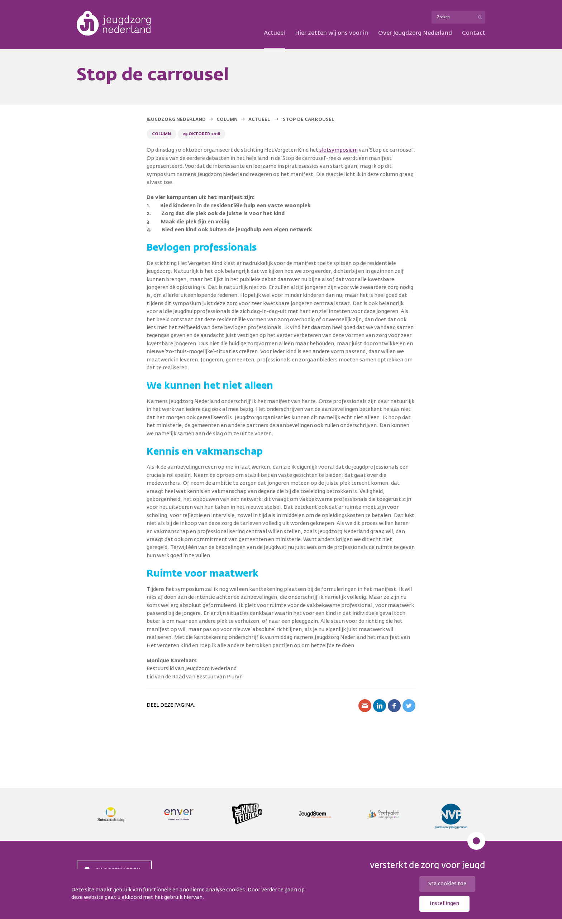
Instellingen (444, 903)
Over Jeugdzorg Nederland (415, 33)
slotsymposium (338, 150)
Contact (473, 33)
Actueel (274, 33)
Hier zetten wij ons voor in (331, 33)
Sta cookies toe (447, 883)
